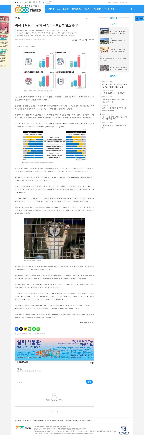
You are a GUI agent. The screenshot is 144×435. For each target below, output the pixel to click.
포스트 (39, 2)
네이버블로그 (29, 329)
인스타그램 (33, 2)
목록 (76, 40)
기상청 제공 (48, 3)
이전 (52, 411)
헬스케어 (66, 10)
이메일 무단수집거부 (72, 421)
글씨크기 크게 (90, 40)
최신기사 (113, 76)
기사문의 (116, 2)
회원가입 (122, 2)
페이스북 (36, 2)
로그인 (127, 2)
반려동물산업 (77, 10)
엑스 (21, 329)
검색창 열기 (131, 8)
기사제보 (110, 2)
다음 (57, 411)
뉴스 (58, 10)
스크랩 (86, 40)
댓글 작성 (19, 369)
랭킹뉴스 (113, 18)
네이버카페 (34, 329)
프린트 (83, 40)
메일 (80, 40)
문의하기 (89, 421)
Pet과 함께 (97, 10)
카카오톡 (25, 329)
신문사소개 (18, 421)
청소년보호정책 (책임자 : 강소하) (54, 421)
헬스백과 (87, 10)
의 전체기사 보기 (86, 322)
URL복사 (73, 40)
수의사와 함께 (109, 10)
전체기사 (51, 10)
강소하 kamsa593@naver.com (22, 39)
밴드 (38, 329)
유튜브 (30, 2)
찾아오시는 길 (27, 421)
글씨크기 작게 (93, 40)
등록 (89, 381)
